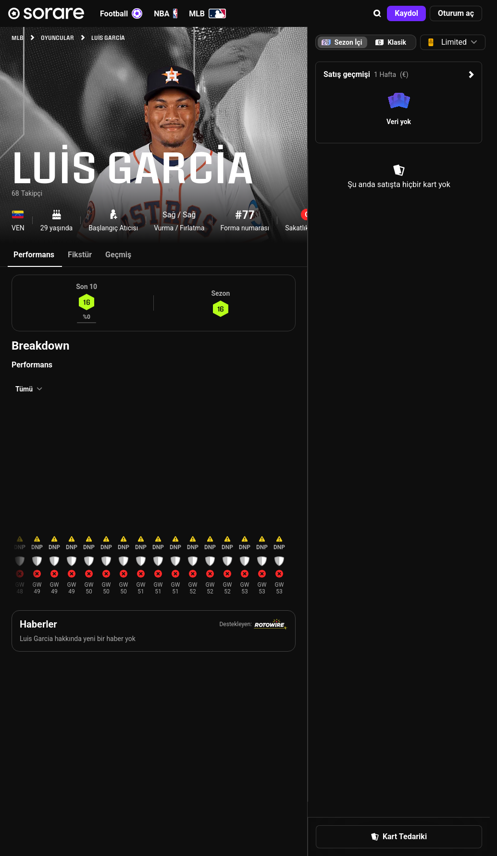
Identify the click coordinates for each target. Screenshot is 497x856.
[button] (377, 13)
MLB (207, 13)
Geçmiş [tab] (118, 254)
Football (121, 13)
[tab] (391, 42)
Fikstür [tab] (80, 254)
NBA (165, 13)
